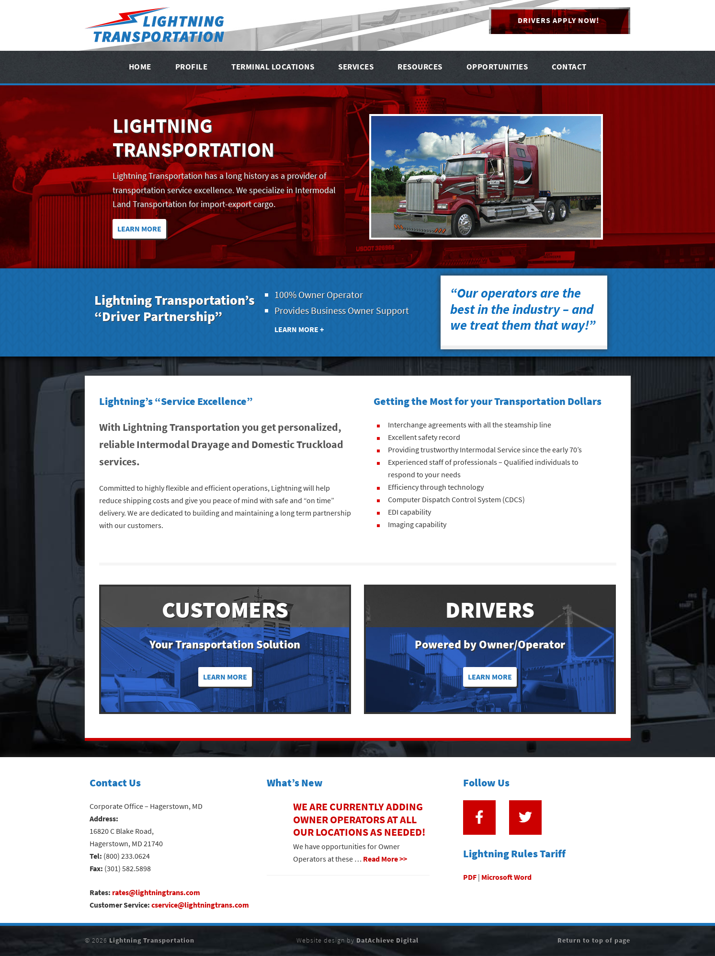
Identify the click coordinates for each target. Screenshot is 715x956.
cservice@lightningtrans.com (200, 905)
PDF (470, 877)
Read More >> (385, 859)
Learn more (225, 677)
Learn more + (299, 329)
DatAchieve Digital (387, 940)
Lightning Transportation (155, 25)
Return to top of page (593, 940)
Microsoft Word (506, 877)
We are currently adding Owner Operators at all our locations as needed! (359, 819)
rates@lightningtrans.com (156, 892)
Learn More (139, 229)
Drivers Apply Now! (558, 20)
